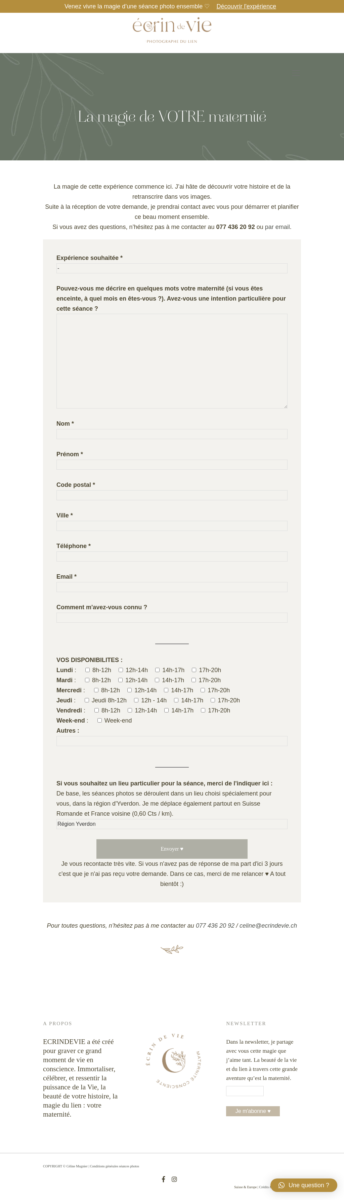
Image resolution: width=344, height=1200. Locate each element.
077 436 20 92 (215, 925)
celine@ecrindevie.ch (268, 925)
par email (277, 227)
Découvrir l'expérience (246, 6)
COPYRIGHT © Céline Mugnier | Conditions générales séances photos (91, 1166)
